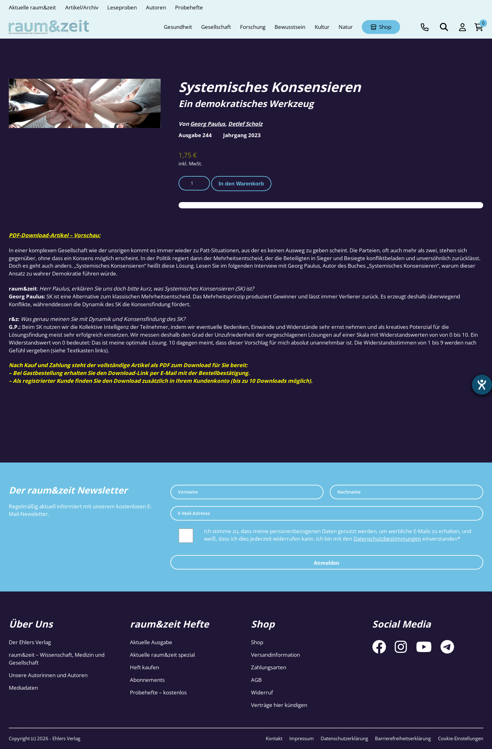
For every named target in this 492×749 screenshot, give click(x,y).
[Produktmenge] (194, 183)
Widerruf (262, 692)
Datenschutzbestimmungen (387, 538)
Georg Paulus (207, 123)
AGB (256, 679)
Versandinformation (275, 654)
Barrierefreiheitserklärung (403, 738)
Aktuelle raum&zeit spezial (162, 654)
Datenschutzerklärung (344, 738)
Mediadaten (23, 687)
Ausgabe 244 (195, 135)
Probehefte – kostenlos (158, 692)
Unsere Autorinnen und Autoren (48, 675)
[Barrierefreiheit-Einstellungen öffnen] (481, 385)
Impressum (301, 738)
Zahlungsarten (268, 667)
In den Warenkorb (241, 183)
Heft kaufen (144, 667)
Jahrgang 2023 (242, 135)
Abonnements (147, 679)
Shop (257, 642)
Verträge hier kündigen (279, 705)
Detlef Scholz (245, 123)
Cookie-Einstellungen (460, 738)
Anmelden (327, 562)
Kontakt (274, 738)
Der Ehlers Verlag (30, 642)
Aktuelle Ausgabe (151, 642)
